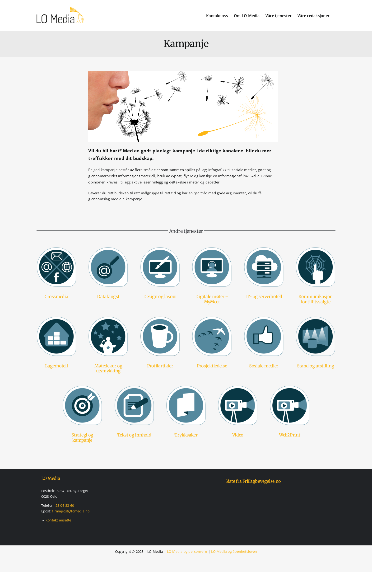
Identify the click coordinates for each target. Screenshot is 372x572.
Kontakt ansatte (58, 520)
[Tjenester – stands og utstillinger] (315, 318)
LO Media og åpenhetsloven (234, 551)
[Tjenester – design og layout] (160, 248)
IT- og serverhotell (263, 296)
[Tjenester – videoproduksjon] (238, 387)
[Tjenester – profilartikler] (160, 318)
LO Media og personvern (187, 551)
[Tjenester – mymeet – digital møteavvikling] (212, 248)
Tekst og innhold (134, 435)
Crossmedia (56, 296)
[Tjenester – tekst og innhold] (134, 387)
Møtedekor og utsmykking (108, 368)
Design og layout (160, 296)
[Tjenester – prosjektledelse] (212, 318)
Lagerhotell (56, 366)
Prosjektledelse (212, 366)
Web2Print (289, 435)
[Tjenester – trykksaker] (186, 387)
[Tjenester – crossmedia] (56, 248)
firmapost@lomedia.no (71, 511)
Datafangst (108, 296)
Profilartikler (160, 366)
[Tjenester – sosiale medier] (264, 318)
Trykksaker (185, 435)
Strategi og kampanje (82, 437)
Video (238, 435)
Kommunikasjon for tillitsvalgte (315, 299)
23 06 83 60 (65, 505)
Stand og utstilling (315, 366)
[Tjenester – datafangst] (108, 248)
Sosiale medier (263, 366)
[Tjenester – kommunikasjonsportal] (315, 248)
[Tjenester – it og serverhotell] (264, 248)
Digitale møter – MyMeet (211, 299)
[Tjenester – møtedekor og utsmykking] (108, 318)
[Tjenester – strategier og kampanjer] (82, 387)
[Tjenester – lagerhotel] (56, 318)
